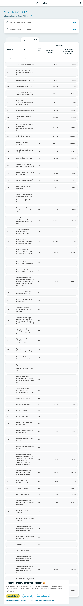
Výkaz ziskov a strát (30, 40)
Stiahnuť (74, 22)
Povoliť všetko (12, 596)
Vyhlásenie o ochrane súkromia (42, 601)
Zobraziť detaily (43, 596)
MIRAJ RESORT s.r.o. (16, 11)
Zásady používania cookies (16, 601)
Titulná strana (13, 40)
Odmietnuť (28, 596)
